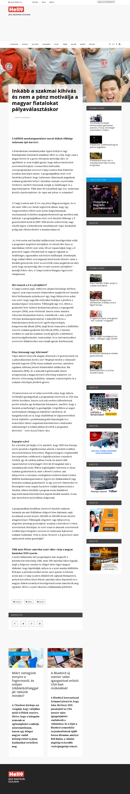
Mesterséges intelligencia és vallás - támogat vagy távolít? (104, 337)
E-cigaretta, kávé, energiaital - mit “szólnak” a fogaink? (103, 319)
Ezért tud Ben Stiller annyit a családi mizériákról (103, 284)
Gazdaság (14, 44)
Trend (65, 44)
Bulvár (73, 44)
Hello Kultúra (97, 180)
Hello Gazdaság (21, 117)
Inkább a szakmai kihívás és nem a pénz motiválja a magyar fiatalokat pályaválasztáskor (45, 99)
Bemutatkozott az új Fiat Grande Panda (102, 371)
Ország (35, 2)
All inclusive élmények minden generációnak (104, 354)
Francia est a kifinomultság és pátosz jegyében (104, 145)
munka (17, 602)
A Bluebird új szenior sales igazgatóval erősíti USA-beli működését (65, 680)
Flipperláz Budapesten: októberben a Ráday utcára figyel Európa (103, 302)
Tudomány (46, 44)
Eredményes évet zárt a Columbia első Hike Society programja (102, 163)
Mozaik (92, 44)
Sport (56, 44)
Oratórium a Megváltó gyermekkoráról (103, 205)
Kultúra (35, 44)
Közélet (25, 44)
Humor (82, 44)
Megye (51, 2)
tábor (29, 602)
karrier (40, 602)
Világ (44, 2)
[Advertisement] (77, 23)
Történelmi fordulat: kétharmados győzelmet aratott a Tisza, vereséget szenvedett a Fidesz (102, 126)
